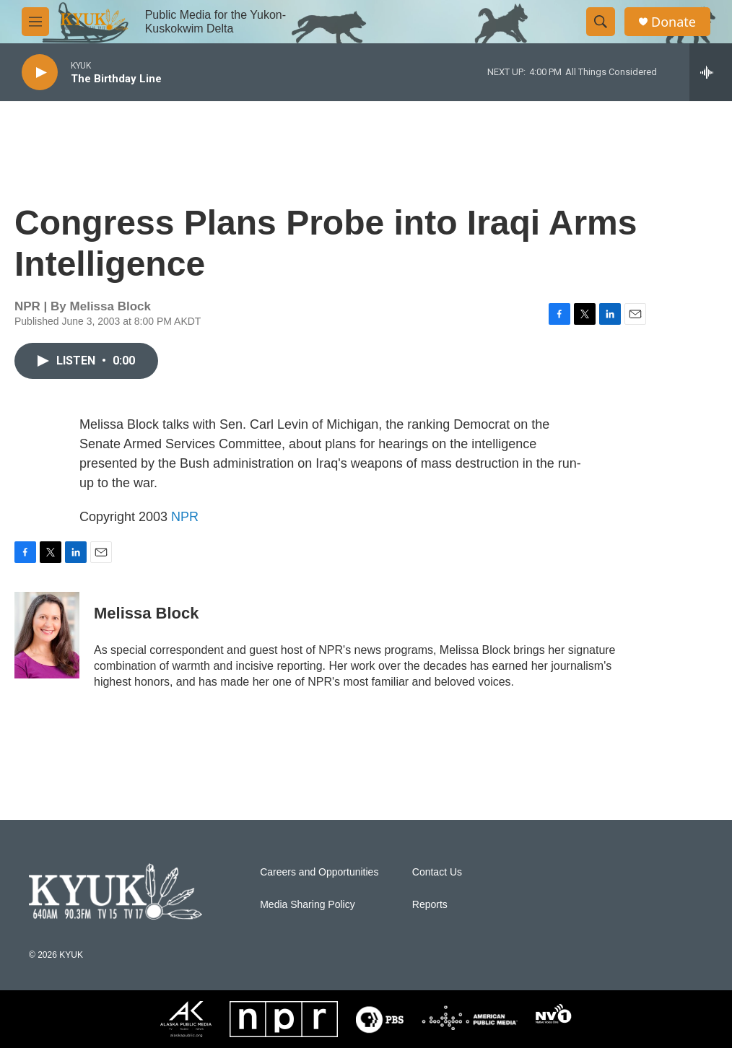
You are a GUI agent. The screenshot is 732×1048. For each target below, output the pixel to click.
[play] (39, 72)
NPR (185, 517)
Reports (430, 904)
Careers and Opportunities (319, 872)
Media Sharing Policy (307, 904)
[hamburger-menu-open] (35, 21)
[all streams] (710, 72)
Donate (673, 22)
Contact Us (437, 872)
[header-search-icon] (600, 21)
